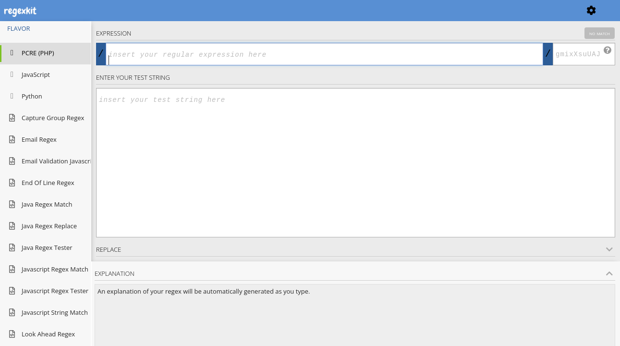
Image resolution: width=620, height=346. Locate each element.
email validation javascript (45, 162)
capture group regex (45, 118)
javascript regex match (45, 270)
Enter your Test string (133, 77)
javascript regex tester (45, 291)
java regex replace (42, 226)
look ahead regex (41, 335)
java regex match (39, 205)
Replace (354, 249)
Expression (355, 33)
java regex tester (40, 248)
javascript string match (45, 313)
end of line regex (40, 183)
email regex (32, 140)
